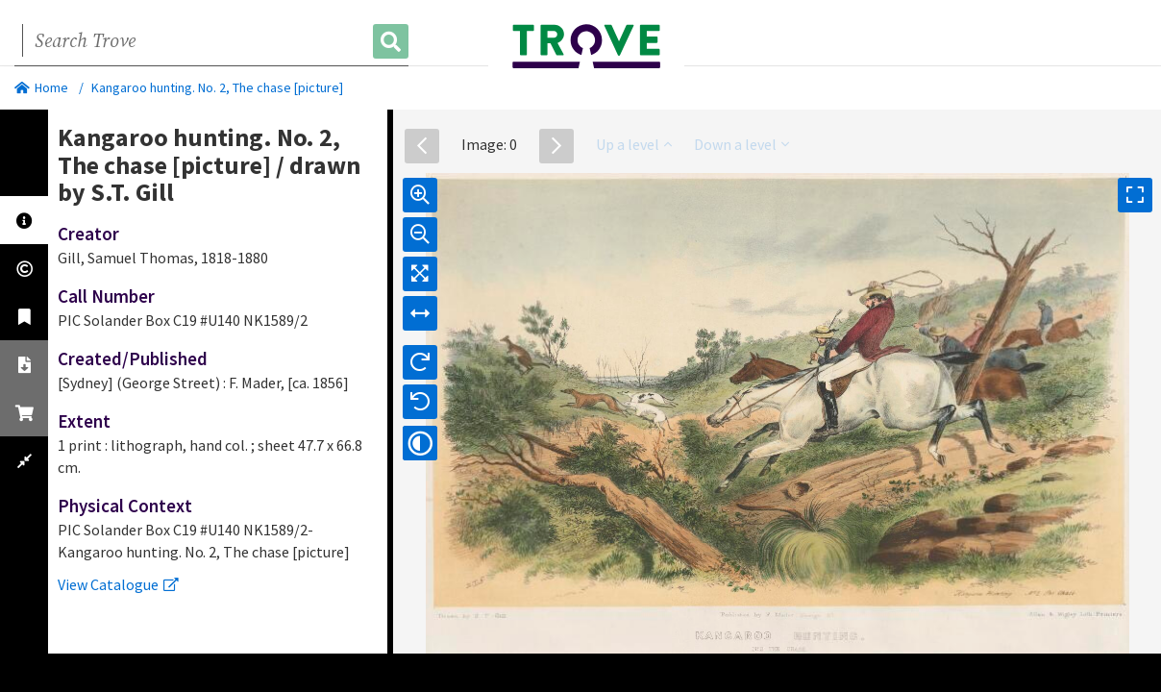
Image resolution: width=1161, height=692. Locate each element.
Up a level (634, 144)
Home (41, 87)
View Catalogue (118, 584)
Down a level (741, 144)
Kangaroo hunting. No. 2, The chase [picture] (217, 87)
